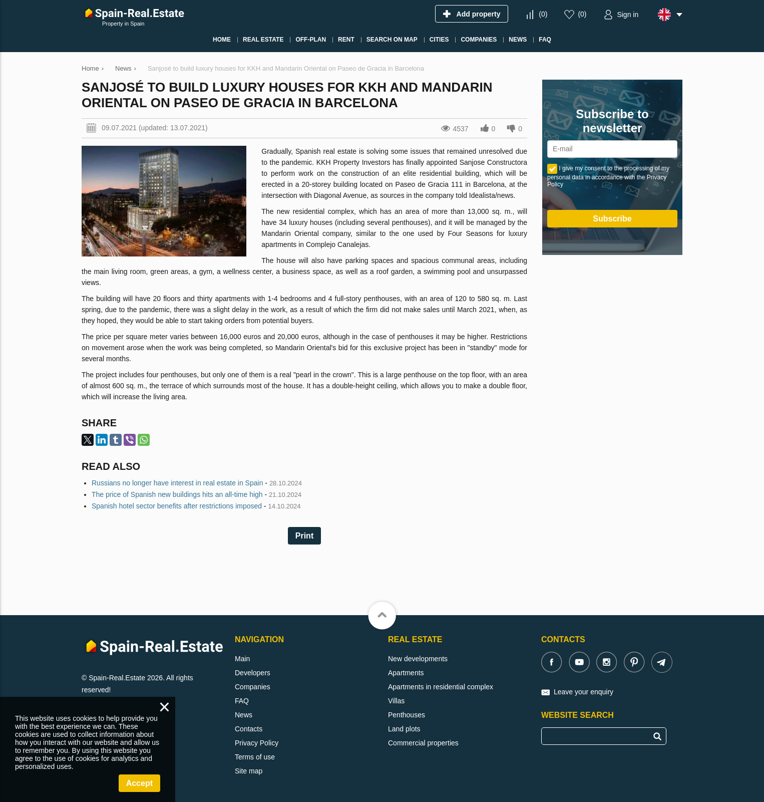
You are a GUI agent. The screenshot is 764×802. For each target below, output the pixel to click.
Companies (252, 687)
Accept (139, 783)
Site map (248, 771)
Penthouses (406, 715)
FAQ (242, 701)
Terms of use (255, 757)
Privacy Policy (256, 743)
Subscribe (612, 218)
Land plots (404, 729)
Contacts (248, 729)
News (243, 715)
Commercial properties (423, 743)
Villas (396, 701)
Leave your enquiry (583, 692)
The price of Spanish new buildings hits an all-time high (177, 494)
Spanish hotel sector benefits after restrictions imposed (177, 506)
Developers (252, 673)
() (543, 14)
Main (242, 659)
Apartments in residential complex (440, 687)
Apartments (406, 673)
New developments (418, 659)
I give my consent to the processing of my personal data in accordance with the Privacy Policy (608, 176)
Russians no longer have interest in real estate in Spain (177, 483)
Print (304, 535)
